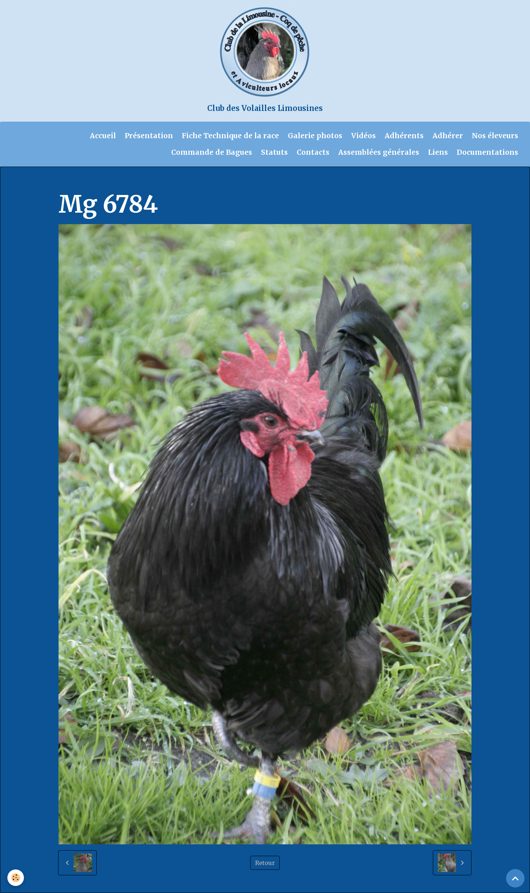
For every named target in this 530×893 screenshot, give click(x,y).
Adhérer (447, 135)
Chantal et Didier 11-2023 (204, 181)
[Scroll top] (515, 878)
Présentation (149, 135)
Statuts (274, 152)
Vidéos (363, 135)
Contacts (313, 152)
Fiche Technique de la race (230, 135)
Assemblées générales (378, 152)
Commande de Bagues (211, 152)
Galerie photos (315, 135)
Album (98, 181)
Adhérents (404, 135)
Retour (265, 862)
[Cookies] (15, 877)
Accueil (103, 135)
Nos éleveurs (495, 135)
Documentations (487, 152)
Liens (438, 152)
